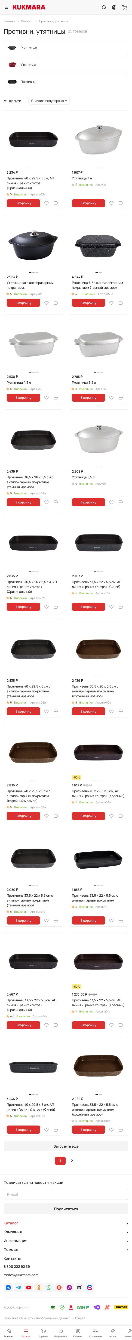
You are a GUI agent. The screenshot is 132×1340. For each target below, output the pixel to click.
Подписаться (66, 1208)
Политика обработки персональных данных (37, 1318)
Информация (15, 1240)
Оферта (79, 1318)
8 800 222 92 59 (17, 1267)
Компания (13, 1231)
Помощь (11, 1249)
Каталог (11, 1223)
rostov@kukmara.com (21, 1274)
